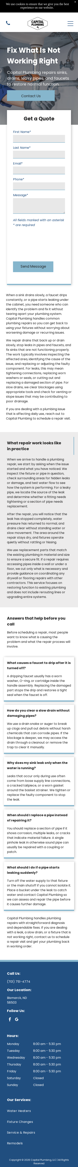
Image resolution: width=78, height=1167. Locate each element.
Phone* (18, 179)
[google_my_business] (17, 1019)
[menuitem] (39, 1111)
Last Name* (22, 147)
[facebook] (10, 1019)
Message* (20, 195)
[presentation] (29, 243)
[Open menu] (70, 16)
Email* (18, 163)
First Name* (22, 132)
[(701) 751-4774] (8, 17)
